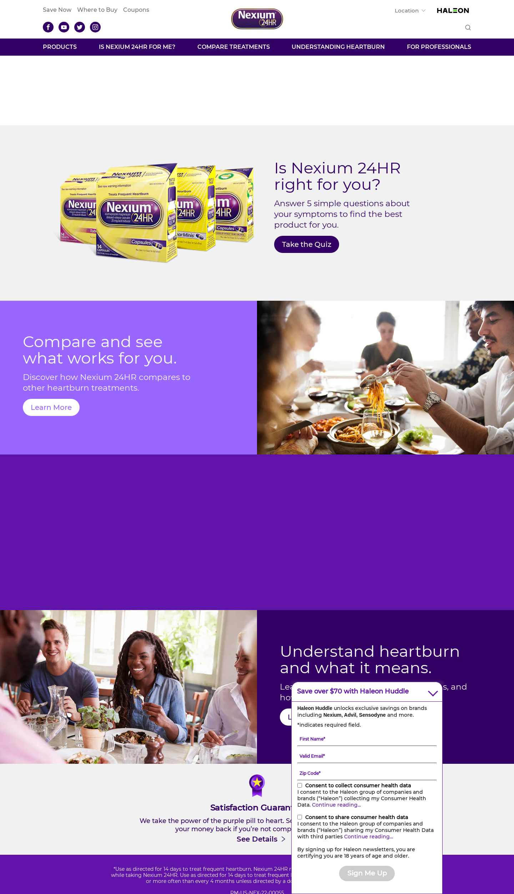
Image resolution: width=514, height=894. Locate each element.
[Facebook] (48, 27)
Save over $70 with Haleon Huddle (353, 691)
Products (60, 47)
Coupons (136, 9)
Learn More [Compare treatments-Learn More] (51, 407)
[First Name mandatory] (367, 739)
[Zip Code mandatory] (367, 773)
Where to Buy (97, 9)
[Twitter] (79, 27)
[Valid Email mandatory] (367, 756)
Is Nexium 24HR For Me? (137, 47)
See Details (257, 839)
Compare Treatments (233, 47)
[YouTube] (64, 27)
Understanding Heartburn (338, 47)
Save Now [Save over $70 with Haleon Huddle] (57, 9)
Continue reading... (336, 805)
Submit (467, 28)
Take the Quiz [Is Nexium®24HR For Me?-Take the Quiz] (306, 244)
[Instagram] (95, 27)
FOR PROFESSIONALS (439, 47)
